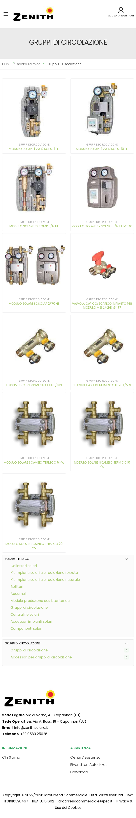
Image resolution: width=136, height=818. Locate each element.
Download (79, 772)
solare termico (29, 64)
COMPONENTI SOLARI (26, 628)
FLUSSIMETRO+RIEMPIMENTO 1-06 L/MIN (34, 385)
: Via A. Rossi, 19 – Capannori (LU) (44, 721)
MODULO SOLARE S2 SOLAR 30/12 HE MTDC (102, 226)
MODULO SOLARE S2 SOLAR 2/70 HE (34, 303)
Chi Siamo (11, 757)
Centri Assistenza (85, 757)
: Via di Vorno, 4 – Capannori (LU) (41, 715)
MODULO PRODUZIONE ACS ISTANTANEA (40, 600)
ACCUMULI (18, 593)
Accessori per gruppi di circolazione (41, 657)
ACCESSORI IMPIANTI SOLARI (31, 621)
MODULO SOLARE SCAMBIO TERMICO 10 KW (102, 464)
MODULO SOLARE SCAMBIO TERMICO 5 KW (34, 462)
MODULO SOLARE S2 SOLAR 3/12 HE (34, 226)
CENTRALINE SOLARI (25, 614)
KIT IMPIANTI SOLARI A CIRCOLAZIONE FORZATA (44, 572)
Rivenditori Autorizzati (89, 764)
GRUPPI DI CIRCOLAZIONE (29, 607)
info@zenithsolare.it (31, 727)
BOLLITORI (17, 586)
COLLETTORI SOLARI (24, 565)
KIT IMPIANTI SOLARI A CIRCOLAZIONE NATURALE (45, 579)
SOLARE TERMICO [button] (17, 558)
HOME (6, 64)
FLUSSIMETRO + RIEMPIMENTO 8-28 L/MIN (102, 385)
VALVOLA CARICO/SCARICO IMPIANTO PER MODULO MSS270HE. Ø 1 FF (102, 305)
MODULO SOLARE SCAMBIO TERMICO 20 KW (33, 546)
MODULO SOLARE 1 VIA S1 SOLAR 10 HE (102, 149)
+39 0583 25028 (33, 733)
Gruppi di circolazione (29, 650)
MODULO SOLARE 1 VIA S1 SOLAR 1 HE (34, 149)
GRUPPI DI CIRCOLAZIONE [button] (23, 643)
